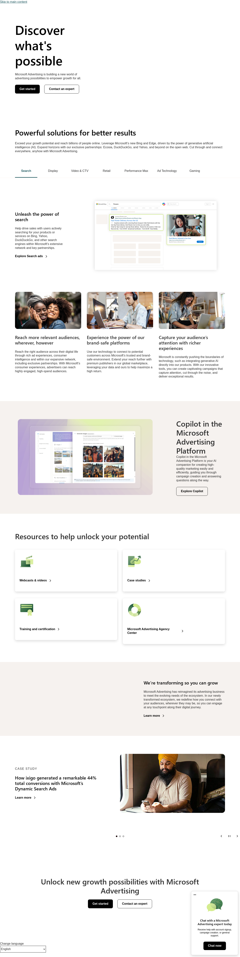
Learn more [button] (152, 715)
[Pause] (229, 836)
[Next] (237, 836)
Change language (12, 943)
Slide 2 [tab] (120, 836)
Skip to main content (13, 1)
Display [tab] (53, 170)
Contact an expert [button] (61, 89)
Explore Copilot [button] (192, 491)
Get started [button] (27, 89)
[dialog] (214, 923)
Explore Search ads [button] (29, 256)
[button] (194, 894)
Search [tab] (26, 170)
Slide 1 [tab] (117, 836)
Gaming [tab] (194, 170)
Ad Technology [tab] (167, 170)
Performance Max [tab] (136, 170)
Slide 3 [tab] (123, 836)
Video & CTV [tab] (79, 170)
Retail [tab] (106, 170)
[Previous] (221, 836)
